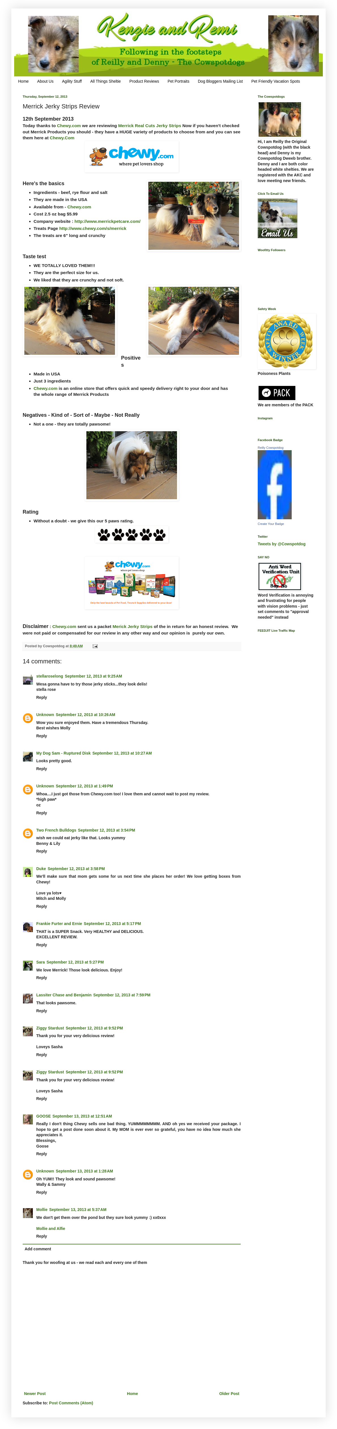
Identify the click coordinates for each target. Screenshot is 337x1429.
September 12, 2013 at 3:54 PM (106, 830)
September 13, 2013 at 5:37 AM (77, 1209)
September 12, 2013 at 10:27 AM (122, 753)
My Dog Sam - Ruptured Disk (63, 753)
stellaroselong (49, 676)
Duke (41, 868)
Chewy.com (69, 125)
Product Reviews (144, 81)
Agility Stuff (72, 81)
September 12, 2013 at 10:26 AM (85, 714)
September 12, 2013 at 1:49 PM (84, 786)
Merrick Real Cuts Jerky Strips (149, 125)
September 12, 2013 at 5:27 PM (75, 962)
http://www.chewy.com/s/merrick (92, 228)
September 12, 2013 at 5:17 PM (112, 923)
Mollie (42, 1209)
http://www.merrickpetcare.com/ (107, 221)
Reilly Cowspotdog (270, 447)
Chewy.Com (61, 137)
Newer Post (35, 1393)
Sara (40, 962)
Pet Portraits (178, 81)
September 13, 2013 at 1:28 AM (84, 1171)
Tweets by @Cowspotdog (282, 544)
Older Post (229, 1393)
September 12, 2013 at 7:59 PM (121, 995)
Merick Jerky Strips (132, 626)
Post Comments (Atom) (71, 1403)
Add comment (38, 1249)
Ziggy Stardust (50, 1028)
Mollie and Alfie (50, 1228)
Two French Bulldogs (56, 830)
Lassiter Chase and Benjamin (63, 995)
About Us (45, 81)
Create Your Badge (271, 524)
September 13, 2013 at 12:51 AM (82, 1116)
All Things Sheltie (105, 81)
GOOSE (43, 1116)
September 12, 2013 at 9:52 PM (94, 1028)
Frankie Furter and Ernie (59, 923)
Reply (41, 697)
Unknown (45, 714)
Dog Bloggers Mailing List (220, 81)
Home (23, 81)
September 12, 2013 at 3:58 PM (76, 868)
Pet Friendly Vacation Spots (275, 81)
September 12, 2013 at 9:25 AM (93, 676)
